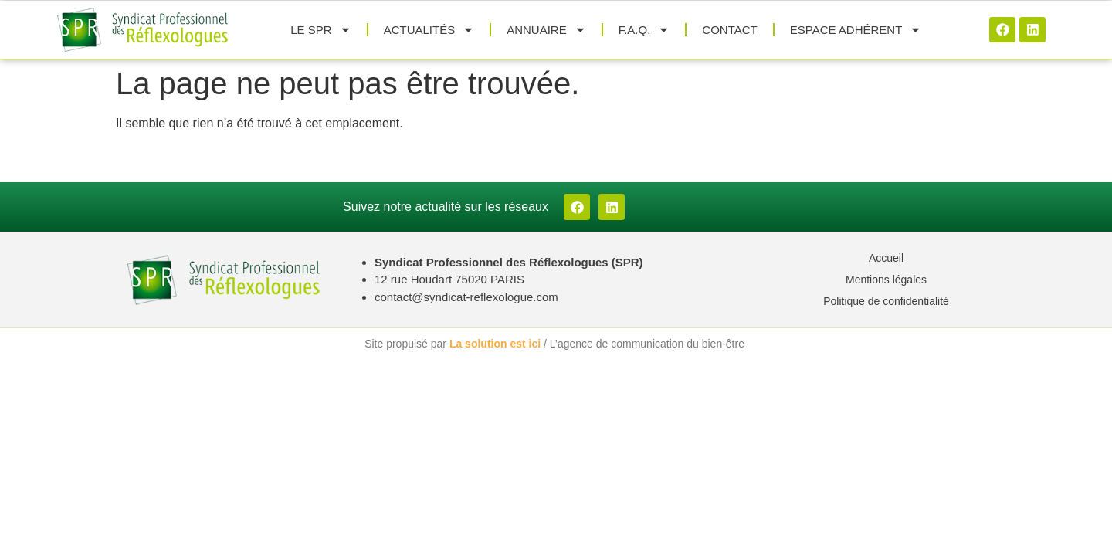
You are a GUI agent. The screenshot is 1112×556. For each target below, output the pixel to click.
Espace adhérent (856, 29)
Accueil (886, 258)
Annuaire (546, 29)
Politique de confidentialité (886, 301)
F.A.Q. (644, 29)
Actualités (429, 29)
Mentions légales (886, 279)
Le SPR (320, 29)
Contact (729, 29)
